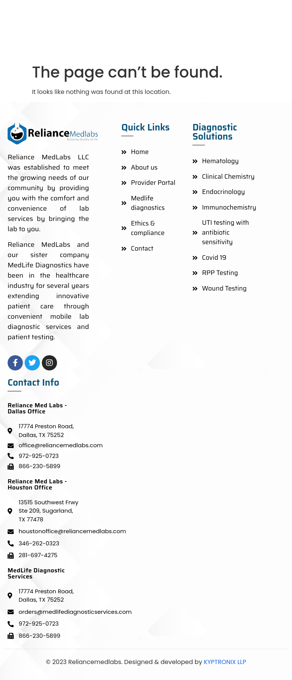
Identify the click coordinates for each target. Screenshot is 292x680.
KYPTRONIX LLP (224, 662)
